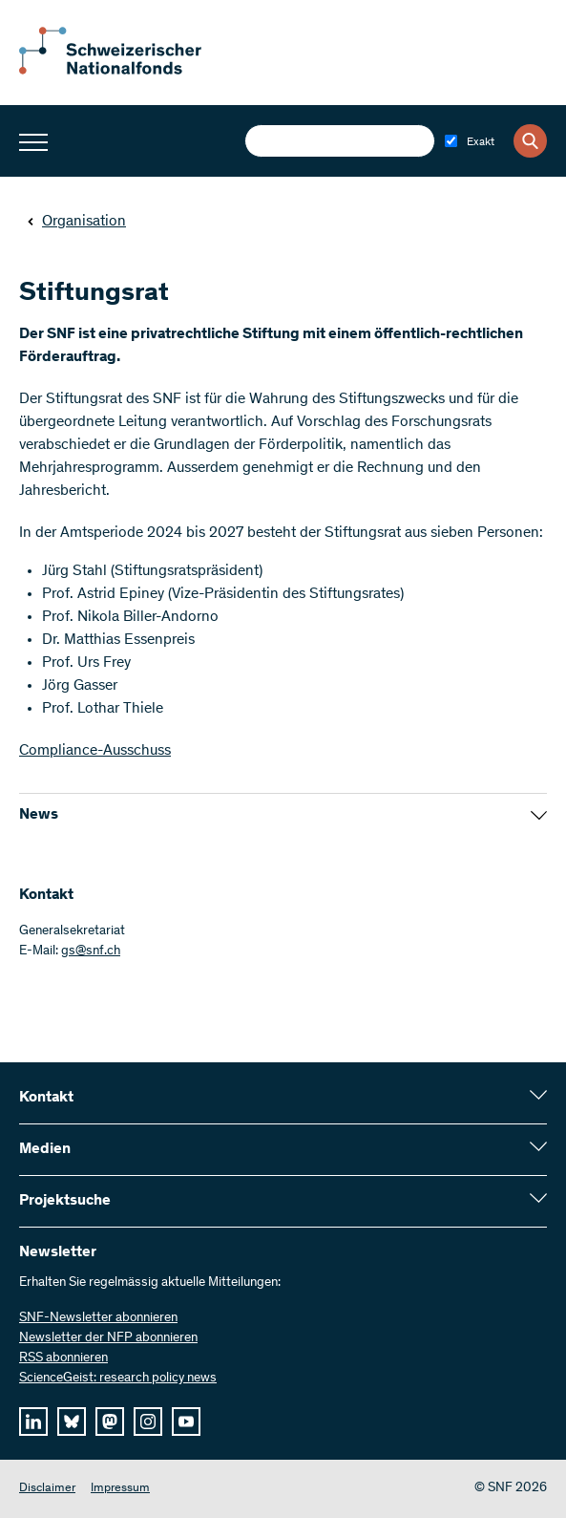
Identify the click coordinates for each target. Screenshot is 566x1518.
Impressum (120, 1489)
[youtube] (186, 1421)
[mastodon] (109, 1421)
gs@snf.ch (90, 951)
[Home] (124, 70)
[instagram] (148, 1421)
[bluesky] (71, 1421)
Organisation (76, 221)
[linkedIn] (33, 1421)
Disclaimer (47, 1489)
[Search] (530, 141)
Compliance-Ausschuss (95, 751)
